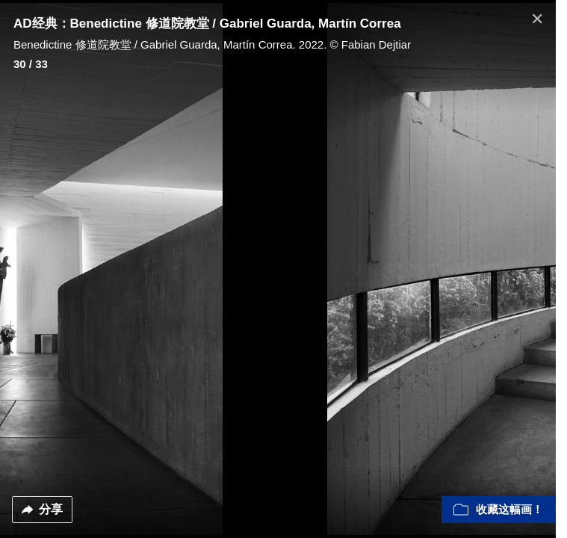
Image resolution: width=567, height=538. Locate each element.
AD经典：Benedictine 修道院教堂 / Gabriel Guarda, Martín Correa (207, 23)
